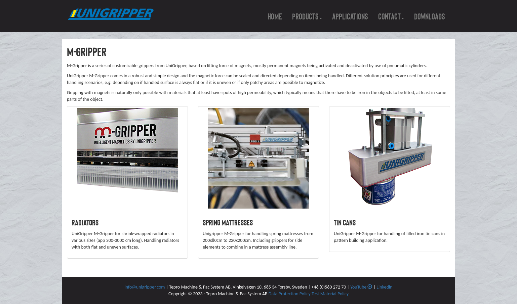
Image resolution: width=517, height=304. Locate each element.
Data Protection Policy (290, 294)
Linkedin (384, 287)
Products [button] (307, 16)
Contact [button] (391, 16)
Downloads (429, 16)
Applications (350, 16)
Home (275, 16)
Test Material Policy (330, 294)
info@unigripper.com (145, 287)
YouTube (361, 287)
